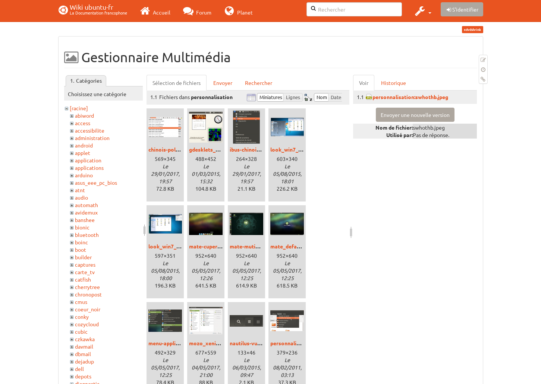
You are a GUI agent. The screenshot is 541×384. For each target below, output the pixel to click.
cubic (81, 331)
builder (83, 257)
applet (82, 152)
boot (80, 249)
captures (85, 264)
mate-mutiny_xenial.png (259, 246)
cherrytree (87, 286)
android (84, 145)
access (82, 123)
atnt (80, 190)
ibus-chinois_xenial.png (258, 149)
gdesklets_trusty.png (214, 149)
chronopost (88, 294)
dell (79, 368)
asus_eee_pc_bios (96, 182)
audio (81, 197)
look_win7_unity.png (173, 246)
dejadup (84, 361)
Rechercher (258, 82)
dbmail (83, 353)
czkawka (85, 339)
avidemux (86, 212)
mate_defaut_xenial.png (300, 246)
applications (89, 167)
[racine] (79, 108)
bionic (82, 227)
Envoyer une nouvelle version (415, 114)
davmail (84, 346)
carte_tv (85, 272)
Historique (393, 82)
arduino (84, 175)
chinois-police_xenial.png (179, 149)
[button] (422, 11)
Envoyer (222, 82)
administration (92, 137)
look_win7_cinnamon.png (301, 149)
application (88, 160)
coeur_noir (87, 309)
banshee (85, 219)
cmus (81, 301)
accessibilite (89, 130)
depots (83, 376)
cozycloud (87, 324)
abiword (84, 115)
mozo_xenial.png (209, 343)
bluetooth (87, 234)
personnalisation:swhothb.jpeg (410, 96)
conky (82, 316)
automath (86, 204)
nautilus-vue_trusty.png (259, 343)
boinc (81, 242)
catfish (83, 279)
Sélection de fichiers (176, 82)
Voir (363, 82)
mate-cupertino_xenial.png (222, 246)
